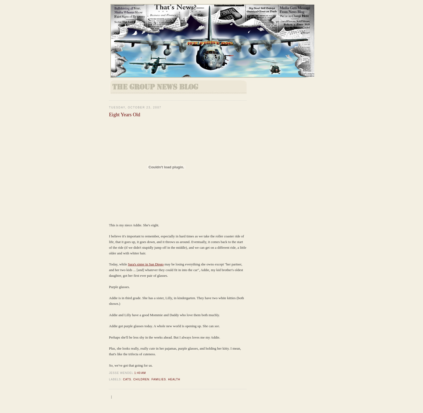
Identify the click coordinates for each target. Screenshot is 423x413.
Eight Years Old (124, 114)
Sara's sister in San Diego (145, 264)
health (174, 379)
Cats (127, 379)
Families (159, 379)
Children (141, 379)
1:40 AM (140, 372)
